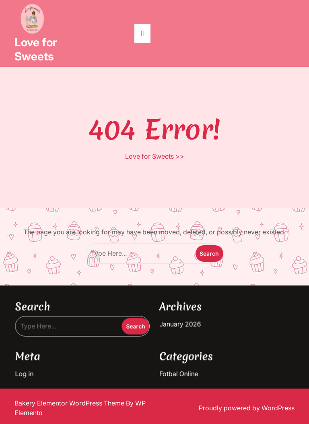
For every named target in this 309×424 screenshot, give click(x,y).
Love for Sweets (35, 49)
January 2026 (179, 323)
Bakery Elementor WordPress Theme (70, 403)
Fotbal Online (178, 372)
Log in (27, 372)
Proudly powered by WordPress (247, 408)
